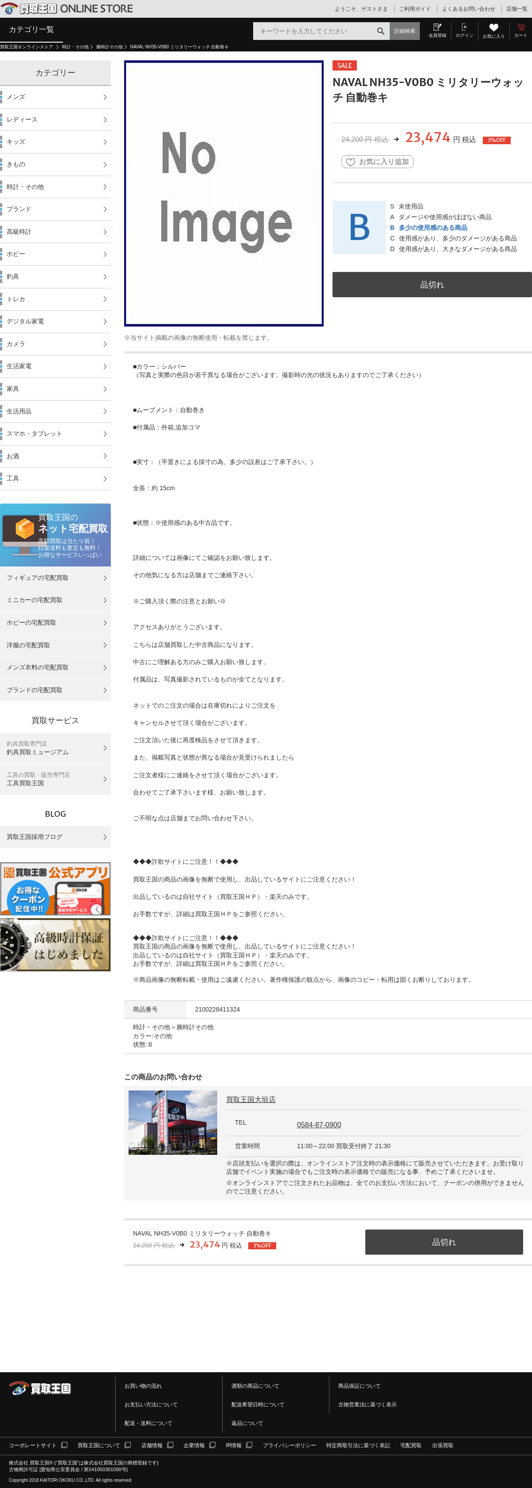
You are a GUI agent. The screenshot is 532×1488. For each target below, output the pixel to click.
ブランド (19, 209)
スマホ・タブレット (35, 433)
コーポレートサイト (33, 1445)
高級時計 (19, 231)
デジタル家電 (25, 321)
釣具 (13, 276)
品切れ (432, 284)
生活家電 (19, 366)
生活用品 (19, 411)
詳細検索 (404, 31)
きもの (16, 164)
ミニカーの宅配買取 (35, 599)
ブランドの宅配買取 (35, 689)
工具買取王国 (38, 779)
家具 (13, 388)
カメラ (16, 343)
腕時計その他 (109, 46)
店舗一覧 (517, 9)
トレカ (16, 299)
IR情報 (234, 1445)
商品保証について (359, 1386)
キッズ (16, 141)
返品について (247, 1423)
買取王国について (99, 1445)
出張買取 (443, 1445)
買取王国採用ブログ (35, 836)
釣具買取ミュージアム (38, 748)
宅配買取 (411, 1445)
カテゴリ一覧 (31, 29)
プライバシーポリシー (289, 1445)
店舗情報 (152, 1445)
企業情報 (194, 1445)
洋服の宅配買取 (28, 645)
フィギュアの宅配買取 (38, 577)
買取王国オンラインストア (27, 46)
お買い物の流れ (143, 1386)
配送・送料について (148, 1423)
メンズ (16, 96)
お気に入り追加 (377, 162)
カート (521, 35)
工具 (13, 478)
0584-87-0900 (319, 1125)
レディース (22, 119)
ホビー (16, 253)
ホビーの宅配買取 (31, 622)
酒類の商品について (255, 1386)
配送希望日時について (258, 1404)
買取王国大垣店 (251, 1099)
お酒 (13, 456)
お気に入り (494, 36)
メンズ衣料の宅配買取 (38, 667)
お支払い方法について (151, 1404)
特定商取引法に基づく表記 (358, 1445)
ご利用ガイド (415, 9)
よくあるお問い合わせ (468, 9)
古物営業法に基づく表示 (367, 1404)
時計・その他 (75, 46)
